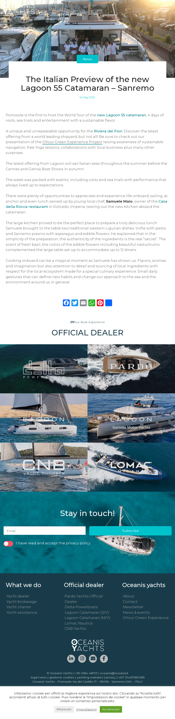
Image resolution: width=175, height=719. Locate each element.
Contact (130, 602)
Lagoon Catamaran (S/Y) (87, 613)
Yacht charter (18, 607)
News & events (136, 613)
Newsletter (133, 607)
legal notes (39, 677)
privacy (111, 677)
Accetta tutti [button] (110, 709)
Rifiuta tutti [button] (64, 709)
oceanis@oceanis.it (114, 673)
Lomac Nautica (79, 623)
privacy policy (78, 543)
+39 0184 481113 (86, 673)
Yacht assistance (21, 613)
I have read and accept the (46, 543)
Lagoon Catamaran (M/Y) (87, 618)
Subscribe (130, 531)
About (128, 596)
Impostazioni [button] (86, 709)
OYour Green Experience (146, 618)
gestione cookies (61, 677)
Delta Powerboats (81, 607)
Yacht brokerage (21, 602)
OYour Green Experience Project (72, 142)
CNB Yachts (75, 629)
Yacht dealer (17, 596)
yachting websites (90, 677)
